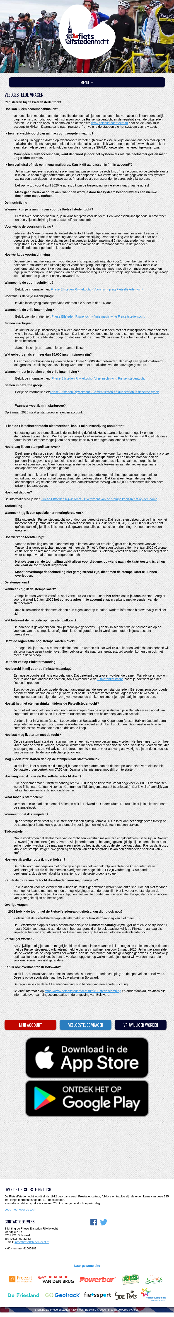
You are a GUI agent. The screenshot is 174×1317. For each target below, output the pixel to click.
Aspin (135, 1309)
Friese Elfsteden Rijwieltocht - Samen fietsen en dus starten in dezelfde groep (104, 392)
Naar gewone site (87, 1265)
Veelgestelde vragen (85, 1025)
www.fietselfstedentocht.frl (109, 123)
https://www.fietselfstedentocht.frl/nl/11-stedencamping (83, 991)
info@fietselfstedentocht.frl (31, 1242)
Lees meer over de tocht (20, 1209)
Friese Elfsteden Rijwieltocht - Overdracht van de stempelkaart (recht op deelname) (100, 499)
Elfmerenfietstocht (110, 679)
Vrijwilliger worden (140, 1025)
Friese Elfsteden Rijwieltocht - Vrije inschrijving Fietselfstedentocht (97, 316)
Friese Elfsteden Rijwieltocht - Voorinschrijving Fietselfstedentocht (97, 289)
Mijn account (30, 1025)
